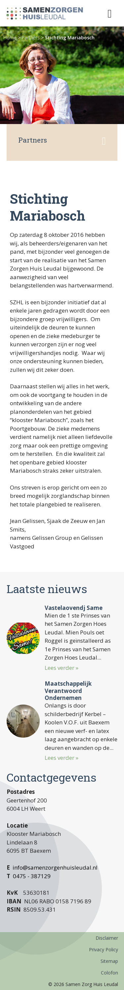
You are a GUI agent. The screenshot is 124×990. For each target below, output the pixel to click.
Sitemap (109, 961)
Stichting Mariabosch (70, 37)
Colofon (109, 972)
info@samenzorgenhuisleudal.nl (55, 867)
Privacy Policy (103, 949)
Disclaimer (107, 938)
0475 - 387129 (32, 876)
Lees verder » (61, 667)
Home (10, 37)
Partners (31, 37)
